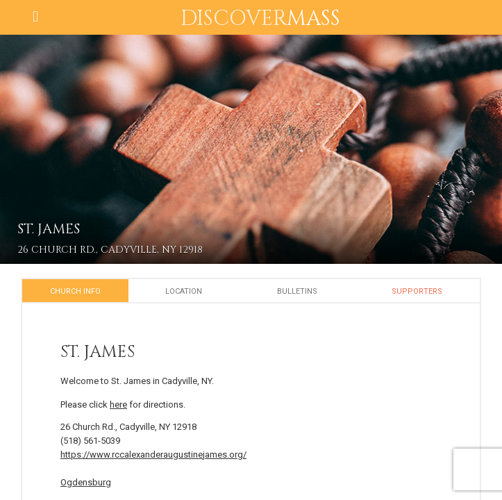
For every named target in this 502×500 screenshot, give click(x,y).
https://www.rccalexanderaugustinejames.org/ (153, 454)
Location (183, 291)
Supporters (417, 291)
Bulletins (297, 291)
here (118, 404)
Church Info (75, 291)
